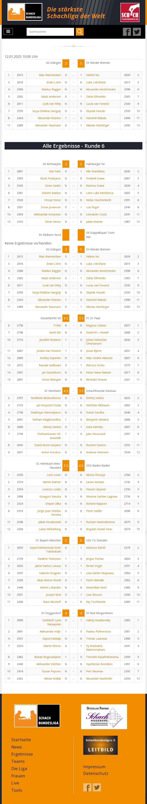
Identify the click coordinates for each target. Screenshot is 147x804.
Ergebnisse (22, 754)
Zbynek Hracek (95, 111)
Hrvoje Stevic (52, 200)
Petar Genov (53, 221)
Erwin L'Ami (54, 82)
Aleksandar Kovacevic (47, 214)
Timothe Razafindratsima (102, 657)
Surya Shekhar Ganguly (46, 111)
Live (15, 783)
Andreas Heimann (97, 452)
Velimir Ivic (92, 75)
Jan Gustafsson (51, 372)
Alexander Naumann (48, 125)
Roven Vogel (94, 566)
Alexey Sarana (52, 427)
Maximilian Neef (96, 587)
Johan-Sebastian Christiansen (96, 342)
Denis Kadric (53, 185)
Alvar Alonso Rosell (49, 580)
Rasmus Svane (95, 185)
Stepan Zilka (53, 503)
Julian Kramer (94, 221)
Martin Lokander (50, 587)
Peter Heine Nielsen (98, 372)
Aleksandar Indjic (50, 631)
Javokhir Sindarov (50, 340)
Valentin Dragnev (50, 573)
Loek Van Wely (51, 103)
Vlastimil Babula (96, 118)
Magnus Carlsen (96, 325)
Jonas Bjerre (93, 351)
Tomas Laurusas (96, 638)
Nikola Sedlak (52, 678)
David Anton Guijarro (47, 445)
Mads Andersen (51, 96)
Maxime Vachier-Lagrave (101, 496)
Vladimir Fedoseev (49, 559)
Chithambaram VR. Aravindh (49, 436)
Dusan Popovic (51, 671)
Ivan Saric (55, 171)
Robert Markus (51, 193)
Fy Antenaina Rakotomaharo (95, 648)
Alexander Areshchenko (101, 89)
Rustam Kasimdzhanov (100, 522)
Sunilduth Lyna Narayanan (51, 622)
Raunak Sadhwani (50, 365)
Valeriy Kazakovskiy (98, 620)
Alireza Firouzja (95, 475)
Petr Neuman (94, 671)
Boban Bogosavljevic (47, 657)
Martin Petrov (52, 646)
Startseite (21, 739)
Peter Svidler (94, 511)
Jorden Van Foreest (49, 351)
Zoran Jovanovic (51, 207)
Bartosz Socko (95, 365)
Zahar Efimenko (96, 96)
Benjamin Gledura (97, 419)
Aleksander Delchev (48, 664)
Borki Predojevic (50, 178)
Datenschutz (95, 773)
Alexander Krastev (49, 118)
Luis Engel (92, 207)
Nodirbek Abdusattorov (46, 398)
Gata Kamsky (94, 427)
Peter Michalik (95, 580)
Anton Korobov (51, 452)
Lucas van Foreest (97, 103)
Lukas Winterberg (50, 529)
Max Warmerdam (50, 75)
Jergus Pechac (95, 559)
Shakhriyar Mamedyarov (46, 412)
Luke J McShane (96, 82)
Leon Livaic (54, 475)
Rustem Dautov (96, 445)
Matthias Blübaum (97, 405)
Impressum (94, 766)
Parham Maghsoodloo (47, 419)
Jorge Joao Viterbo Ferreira (49, 513)
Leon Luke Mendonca (99, 193)
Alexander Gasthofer (99, 678)
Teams (18, 761)
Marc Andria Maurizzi (99, 358)
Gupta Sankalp (51, 638)
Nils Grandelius (95, 171)
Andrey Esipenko (50, 358)
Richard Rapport (96, 503)
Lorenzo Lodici (51, 489)
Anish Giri (55, 332)
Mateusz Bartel (95, 547)
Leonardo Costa (96, 214)
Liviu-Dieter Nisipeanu (100, 573)
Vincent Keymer (96, 489)
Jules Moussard (95, 434)
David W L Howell (97, 332)
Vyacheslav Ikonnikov (99, 664)
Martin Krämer (52, 482)
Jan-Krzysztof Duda (49, 405)
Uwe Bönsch (94, 594)
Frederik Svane (95, 178)
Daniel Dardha (95, 412)
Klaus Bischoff (52, 602)
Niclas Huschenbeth (98, 200)
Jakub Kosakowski (49, 522)
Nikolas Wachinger (97, 125)
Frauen (18, 776)
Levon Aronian (95, 482)
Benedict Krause (96, 379)
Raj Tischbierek (95, 602)
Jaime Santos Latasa (48, 566)
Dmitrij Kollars (95, 398)
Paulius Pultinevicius (98, 631)
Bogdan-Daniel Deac (99, 529)
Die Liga (19, 768)
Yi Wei (57, 325)
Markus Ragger (51, 89)
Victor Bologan (51, 379)
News (16, 747)
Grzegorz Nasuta (50, 496)
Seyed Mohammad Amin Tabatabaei (45, 549)
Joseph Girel (53, 594)
